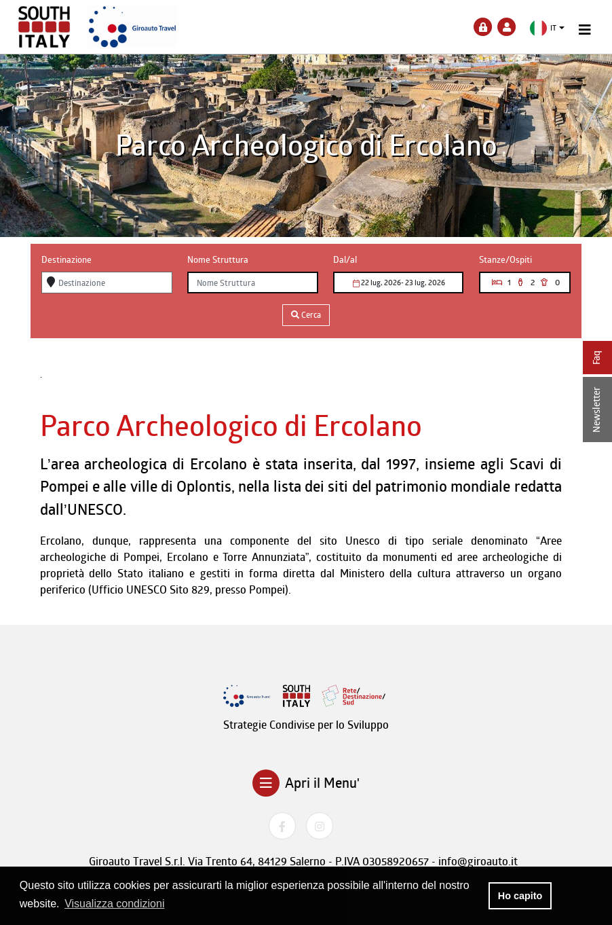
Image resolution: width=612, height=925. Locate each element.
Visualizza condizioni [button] (114, 903)
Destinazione (66, 259)
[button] (547, 28)
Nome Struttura (217, 259)
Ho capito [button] (520, 895)
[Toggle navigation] (585, 30)
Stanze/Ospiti (505, 259)
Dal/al (345, 259)
